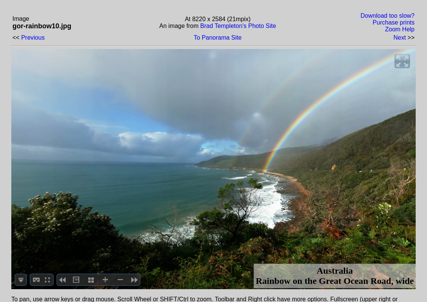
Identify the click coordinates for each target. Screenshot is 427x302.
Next (399, 37)
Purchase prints (394, 22)
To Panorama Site (217, 37)
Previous (33, 37)
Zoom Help (400, 29)
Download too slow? (388, 15)
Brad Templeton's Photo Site (238, 26)
